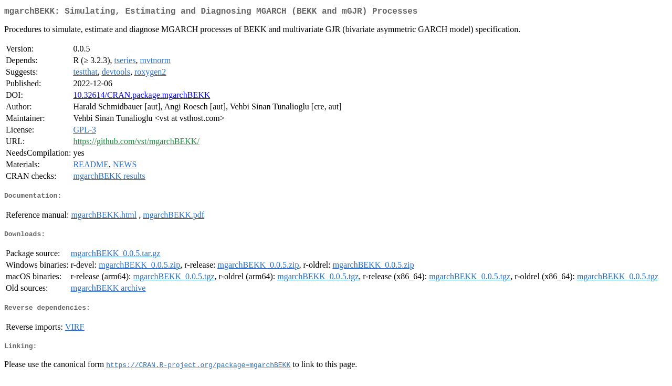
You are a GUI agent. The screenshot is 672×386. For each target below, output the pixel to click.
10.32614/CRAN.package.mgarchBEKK (141, 97)
